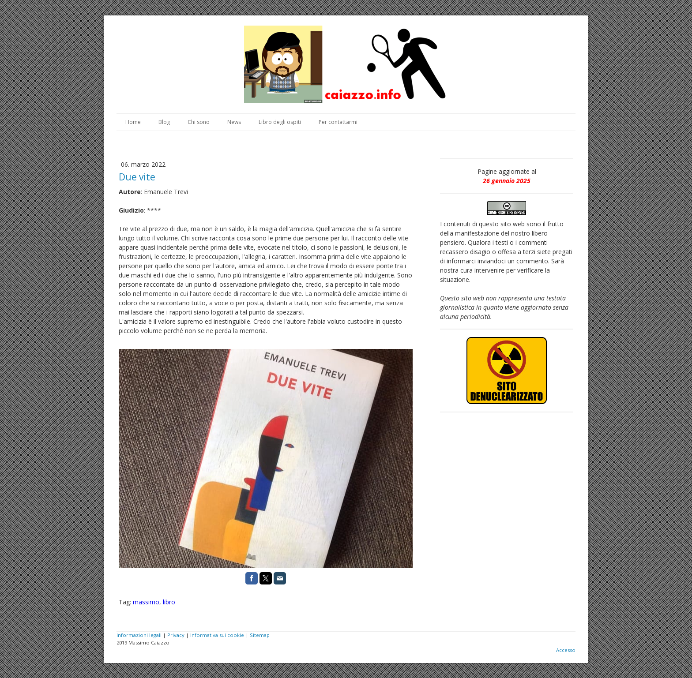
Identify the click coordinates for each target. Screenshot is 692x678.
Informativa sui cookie (217, 635)
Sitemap (260, 635)
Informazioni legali (139, 635)
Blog (164, 122)
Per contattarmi (338, 122)
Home (133, 122)
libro (169, 602)
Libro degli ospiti (280, 122)
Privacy (175, 635)
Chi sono (199, 122)
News (234, 122)
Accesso (565, 650)
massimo (146, 602)
